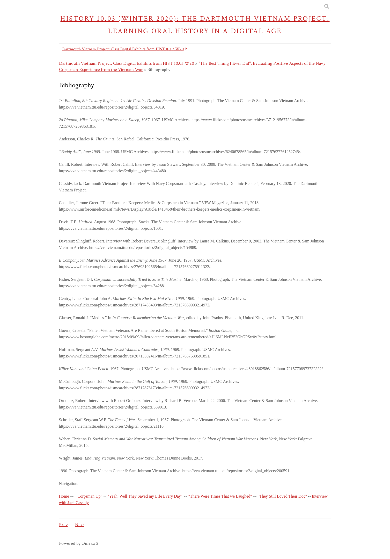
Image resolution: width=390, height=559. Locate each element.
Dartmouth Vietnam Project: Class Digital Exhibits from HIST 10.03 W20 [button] (123, 49)
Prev (63, 525)
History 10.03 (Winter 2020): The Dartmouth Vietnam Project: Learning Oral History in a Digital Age (194, 24)
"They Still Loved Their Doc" (282, 496)
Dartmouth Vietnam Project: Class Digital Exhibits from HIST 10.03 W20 (126, 63)
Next (79, 525)
